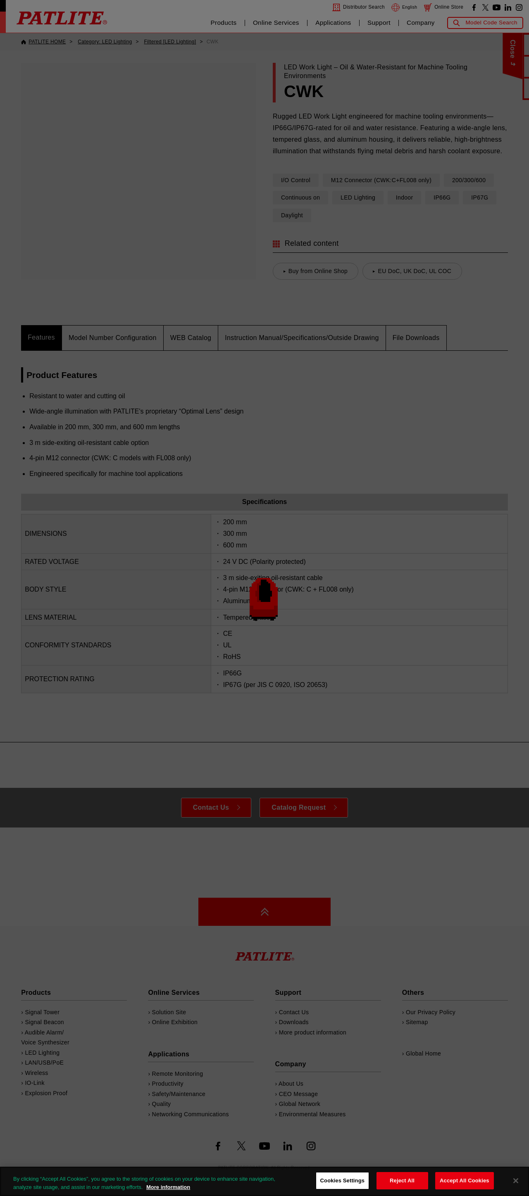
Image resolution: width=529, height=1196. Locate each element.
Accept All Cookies (464, 1180)
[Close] (516, 1181)
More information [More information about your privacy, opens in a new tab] (168, 1187)
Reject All (402, 1180)
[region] (264, 1181)
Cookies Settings (342, 1180)
